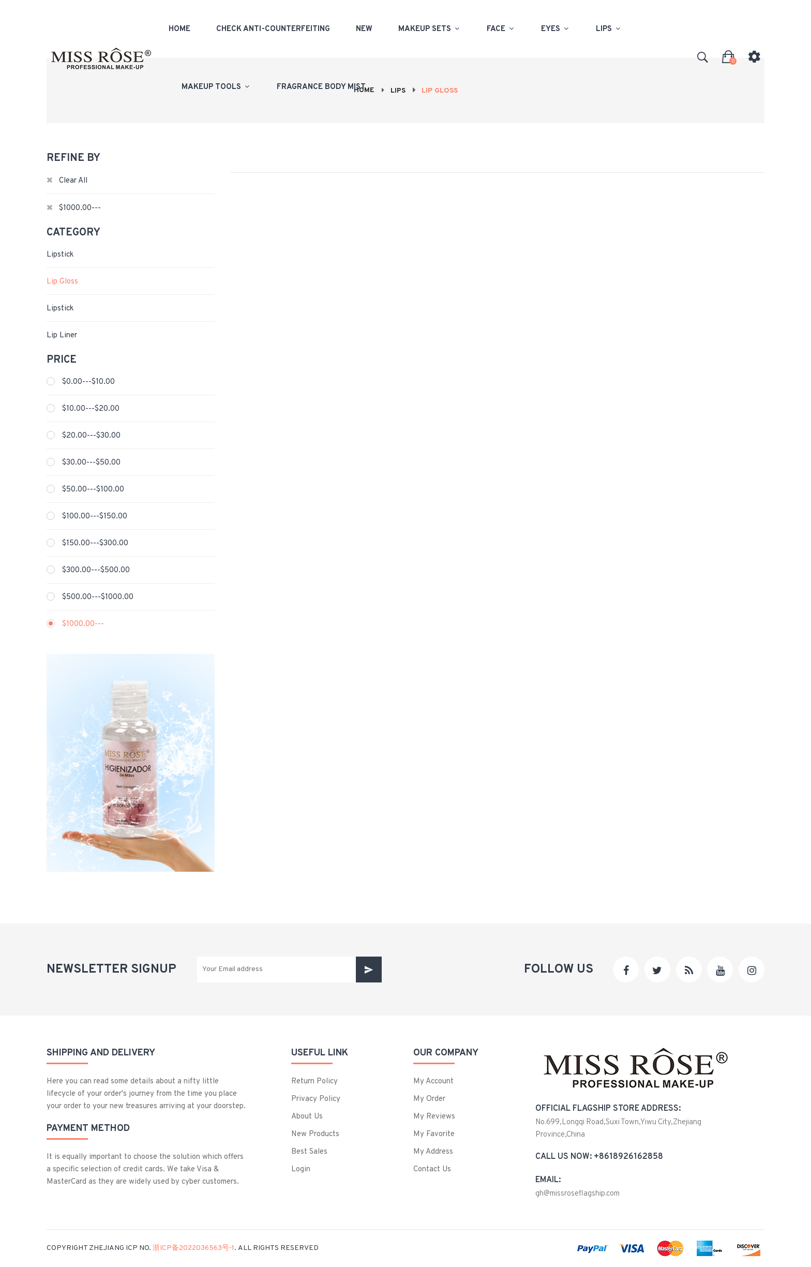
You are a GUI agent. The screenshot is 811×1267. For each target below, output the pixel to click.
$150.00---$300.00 (95, 543)
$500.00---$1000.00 (97, 597)
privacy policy (315, 1099)
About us (307, 1117)
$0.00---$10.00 (88, 382)
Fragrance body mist (321, 87)
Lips (609, 29)
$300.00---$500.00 (96, 570)
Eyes (555, 29)
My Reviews (434, 1117)
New (364, 29)
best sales (309, 1152)
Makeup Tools (216, 87)
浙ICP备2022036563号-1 (193, 1248)
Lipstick (60, 255)
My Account (433, 1081)
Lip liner (62, 335)
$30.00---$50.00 (91, 463)
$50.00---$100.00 (93, 490)
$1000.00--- (83, 624)
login (300, 1169)
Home (179, 29)
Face (501, 29)
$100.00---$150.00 (94, 516)
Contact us (432, 1169)
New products (315, 1134)
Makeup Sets (429, 29)
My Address (433, 1152)
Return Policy (314, 1081)
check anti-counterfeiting (273, 29)
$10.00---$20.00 (90, 409)
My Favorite (434, 1134)
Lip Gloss (62, 282)
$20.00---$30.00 (91, 436)
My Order (429, 1099)
